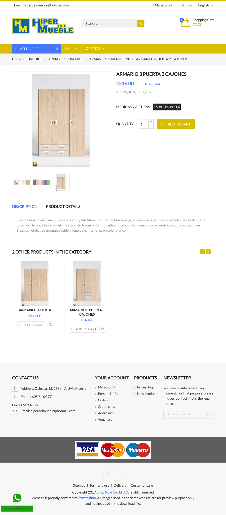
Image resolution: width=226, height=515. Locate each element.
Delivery (120, 485)
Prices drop (145, 387)
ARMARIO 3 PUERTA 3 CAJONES (87, 312)
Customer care (142, 485)
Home (70, 49)
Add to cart (176, 124)
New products (147, 394)
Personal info (108, 394)
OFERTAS (93, 49)
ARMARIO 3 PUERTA (35, 310)
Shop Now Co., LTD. (111, 492)
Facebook (107, 474)
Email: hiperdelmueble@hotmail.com (40, 5)
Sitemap (79, 485)
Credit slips (106, 407)
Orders (103, 400)
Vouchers (105, 420)
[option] (22, 182)
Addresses (106, 413)
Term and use (99, 485)
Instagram (119, 474)
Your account (111, 378)
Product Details (63, 206)
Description (24, 206)
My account (107, 387)
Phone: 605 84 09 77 (32, 397)
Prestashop (87, 498)
